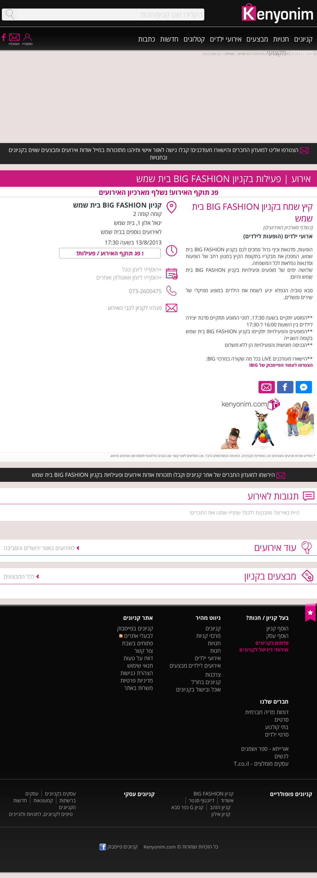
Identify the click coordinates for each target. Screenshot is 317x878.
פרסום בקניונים (272, 642)
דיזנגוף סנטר (201, 800)
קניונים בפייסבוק (135, 628)
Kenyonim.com (160, 847)
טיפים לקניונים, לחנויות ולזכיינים (41, 814)
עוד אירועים (275, 547)
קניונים (303, 38)
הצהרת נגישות (136, 673)
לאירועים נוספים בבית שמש (131, 231)
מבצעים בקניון (270, 576)
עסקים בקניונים (60, 793)
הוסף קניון (278, 628)
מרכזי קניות (208, 635)
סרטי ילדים (277, 734)
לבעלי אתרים (136, 635)
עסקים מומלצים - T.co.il (261, 763)
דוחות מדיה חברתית (267, 712)
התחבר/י (27, 42)
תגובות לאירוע (273, 496)
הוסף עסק (277, 635)
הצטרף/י (14, 42)
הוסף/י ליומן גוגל (140, 269)
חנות (215, 650)
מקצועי (276, 52)
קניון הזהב (220, 807)
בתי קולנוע (277, 727)
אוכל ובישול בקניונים (198, 689)
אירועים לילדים (205, 665)
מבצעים (257, 38)
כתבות (146, 38)
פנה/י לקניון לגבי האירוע (135, 307)
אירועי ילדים (225, 38)
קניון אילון (220, 814)
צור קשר (143, 650)
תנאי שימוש (140, 665)
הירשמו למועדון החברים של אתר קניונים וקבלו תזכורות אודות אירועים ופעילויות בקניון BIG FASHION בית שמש (158, 474)
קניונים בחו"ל (206, 682)
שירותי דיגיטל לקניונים (264, 649)
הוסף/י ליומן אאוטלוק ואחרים (127, 277)
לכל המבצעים (19, 576)
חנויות (281, 38)
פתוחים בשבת (137, 643)
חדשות (169, 38)
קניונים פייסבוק (118, 846)
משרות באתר (138, 688)
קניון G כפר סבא (187, 807)
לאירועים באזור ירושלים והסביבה (39, 548)
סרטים (282, 719)
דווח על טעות (138, 658)
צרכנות (213, 674)
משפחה (302, 52)
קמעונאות (43, 800)
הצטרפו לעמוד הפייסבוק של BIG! (281, 365)
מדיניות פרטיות (136, 680)
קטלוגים (194, 38)
